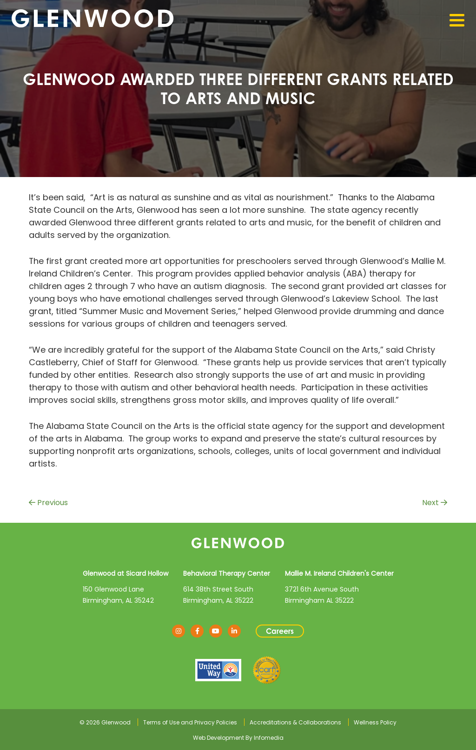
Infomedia (269, 738)
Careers (280, 631)
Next (434, 502)
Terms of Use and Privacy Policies (190, 722)
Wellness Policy (375, 722)
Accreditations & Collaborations (295, 722)
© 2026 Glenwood (105, 722)
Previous (48, 502)
